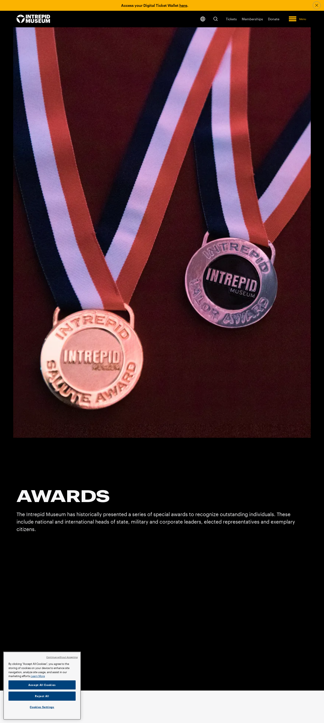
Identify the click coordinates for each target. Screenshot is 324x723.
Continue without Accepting (62, 657)
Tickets (231, 19)
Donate (273, 19)
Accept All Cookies (42, 685)
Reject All (42, 696)
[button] (215, 18)
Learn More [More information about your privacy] (38, 676)
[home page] (33, 19)
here (183, 5)
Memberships (252, 19)
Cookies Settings (42, 707)
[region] (42, 686)
